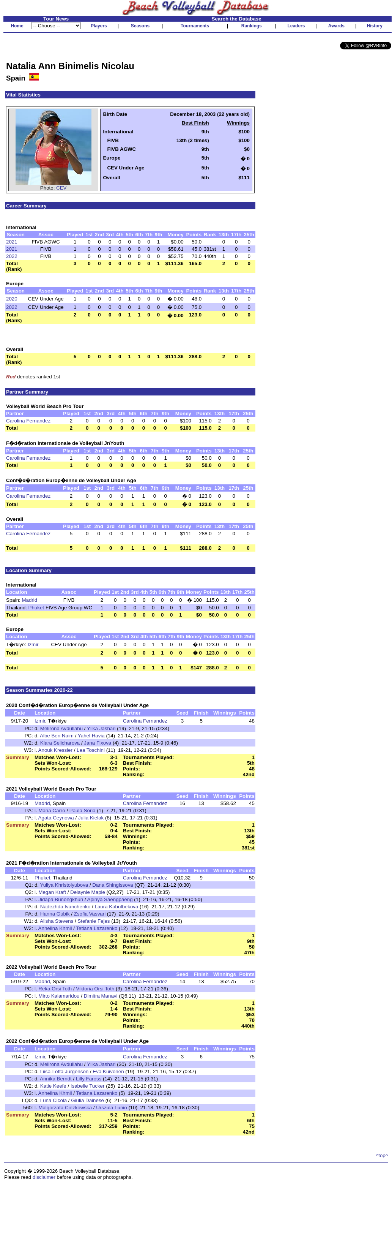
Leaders (296, 25)
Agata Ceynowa (56, 818)
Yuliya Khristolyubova (64, 885)
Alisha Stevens (56, 921)
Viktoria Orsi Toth (95, 989)
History (375, 25)
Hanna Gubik (55, 914)
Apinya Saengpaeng (110, 899)
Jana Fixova (97, 743)
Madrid (30, 600)
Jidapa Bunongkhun (60, 899)
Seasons (140, 25)
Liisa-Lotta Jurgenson (64, 1071)
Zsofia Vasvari (89, 914)
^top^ (382, 1155)
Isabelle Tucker (88, 1086)
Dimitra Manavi (101, 996)
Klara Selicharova (60, 743)
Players (99, 25)
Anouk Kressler (55, 750)
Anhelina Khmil (55, 928)
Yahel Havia (91, 736)
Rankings (251, 25)
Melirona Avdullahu (61, 728)
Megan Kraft (52, 892)
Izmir (33, 644)
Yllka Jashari (101, 728)
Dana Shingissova (112, 885)
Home (17, 25)
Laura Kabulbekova (117, 906)
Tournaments (195, 25)
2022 (11, 256)
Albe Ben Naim (57, 736)
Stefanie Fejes (93, 921)
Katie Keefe (53, 1086)
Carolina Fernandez (28, 421)
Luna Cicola (53, 1100)
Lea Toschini (91, 750)
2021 (11, 242)
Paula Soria (82, 810)
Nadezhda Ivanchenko (65, 906)
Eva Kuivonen (108, 1071)
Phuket (36, 607)
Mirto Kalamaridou (58, 996)
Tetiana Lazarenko (96, 928)
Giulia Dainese (87, 1100)
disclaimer (44, 1177)
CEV (61, 188)
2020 (11, 299)
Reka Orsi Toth (55, 989)
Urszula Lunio (111, 1107)
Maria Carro (51, 810)
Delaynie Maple (87, 892)
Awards (336, 25)
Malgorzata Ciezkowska (65, 1107)
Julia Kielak (91, 818)
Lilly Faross (88, 1079)
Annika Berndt (56, 1079)
